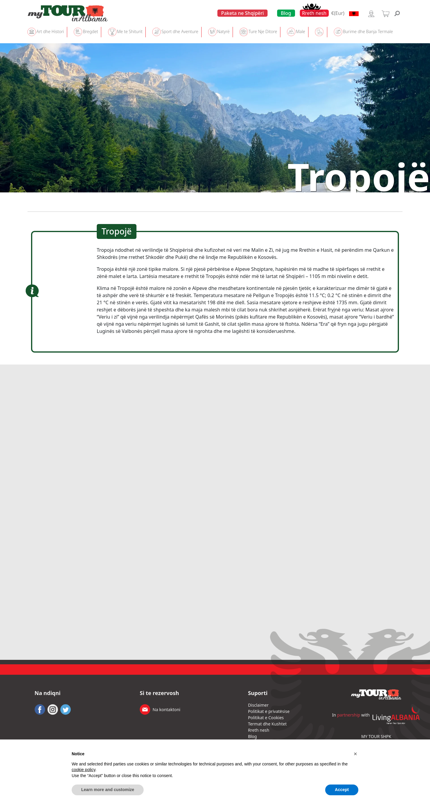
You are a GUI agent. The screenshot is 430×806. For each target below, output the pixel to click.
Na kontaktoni (166, 709)
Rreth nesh (314, 13)
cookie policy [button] (83, 769)
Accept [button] (342, 789)
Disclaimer (258, 705)
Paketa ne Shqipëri (242, 13)
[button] (355, 754)
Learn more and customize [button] (107, 789)
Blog (286, 13)
